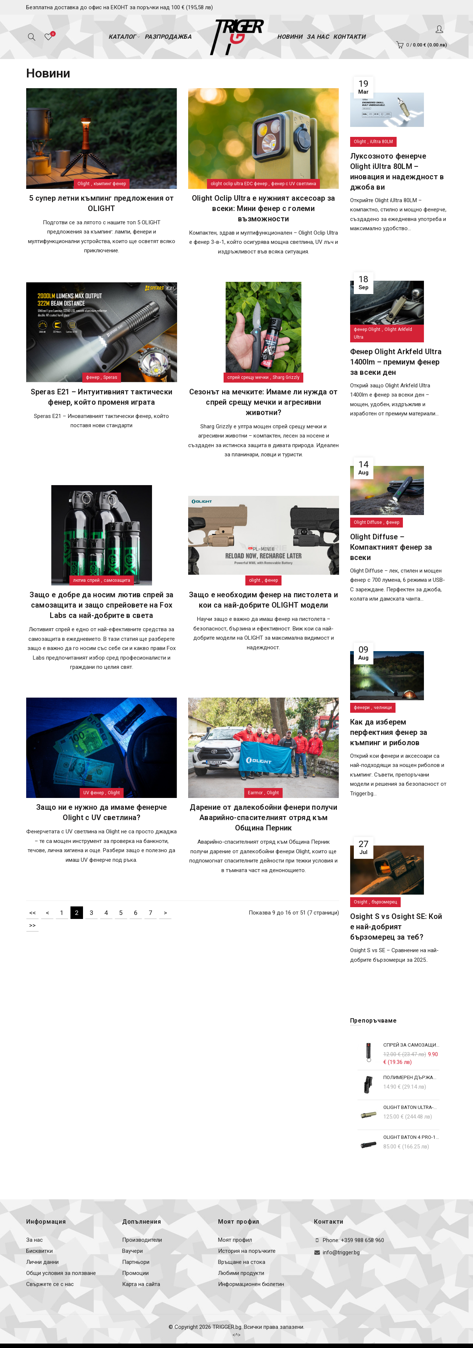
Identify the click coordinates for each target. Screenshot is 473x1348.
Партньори (135, 1262)
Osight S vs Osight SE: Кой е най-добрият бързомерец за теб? (396, 926)
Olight (83, 183)
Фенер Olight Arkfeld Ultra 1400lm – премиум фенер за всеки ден (396, 362)
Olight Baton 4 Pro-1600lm (411, 1137)
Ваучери (132, 1251)
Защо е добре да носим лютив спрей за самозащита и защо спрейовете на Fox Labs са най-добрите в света (101, 605)
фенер (92, 377)
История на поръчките (247, 1251)
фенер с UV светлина (293, 183)
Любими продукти (241, 1273)
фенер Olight (367, 329)
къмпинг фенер (110, 183)
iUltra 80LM (381, 141)
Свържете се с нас (50, 1284)
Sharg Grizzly (286, 377)
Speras (110, 377)
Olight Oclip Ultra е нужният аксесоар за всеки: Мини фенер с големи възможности (263, 208)
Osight (360, 902)
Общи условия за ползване (61, 1273)
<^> (236, 1335)
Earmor (255, 792)
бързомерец (384, 902)
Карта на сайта (141, 1284)
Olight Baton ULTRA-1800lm (411, 1107)
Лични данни (42, 1262)
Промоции (135, 1273)
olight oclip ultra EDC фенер (239, 183)
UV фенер (93, 792)
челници (383, 707)
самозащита (117, 580)
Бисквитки (39, 1251)
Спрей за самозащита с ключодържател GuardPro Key (411, 1045)
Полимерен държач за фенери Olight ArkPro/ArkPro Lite (411, 1077)
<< (32, 912)
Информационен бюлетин (251, 1284)
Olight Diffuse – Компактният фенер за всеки (391, 547)
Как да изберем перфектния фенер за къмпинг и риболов (389, 732)
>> (32, 925)
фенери (362, 707)
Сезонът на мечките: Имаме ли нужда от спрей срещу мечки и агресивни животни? (263, 402)
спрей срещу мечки (248, 377)
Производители (142, 1240)
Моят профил (235, 1240)
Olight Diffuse (368, 522)
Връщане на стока (241, 1262)
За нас (34, 1240)
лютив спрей (86, 580)
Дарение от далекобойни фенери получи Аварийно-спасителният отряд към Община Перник (263, 817)
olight (254, 580)
